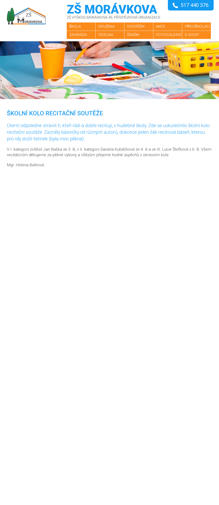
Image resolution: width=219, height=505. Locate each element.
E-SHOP (193, 35)
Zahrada (76, 35)
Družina (105, 26)
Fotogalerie (169, 35)
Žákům (133, 35)
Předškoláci (198, 26)
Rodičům (135, 26)
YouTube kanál (102, 478)
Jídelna (104, 35)
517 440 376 (194, 5)
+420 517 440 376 (104, 457)
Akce (161, 26)
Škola (73, 26)
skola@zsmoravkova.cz (110, 468)
